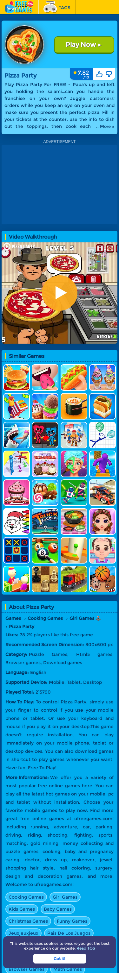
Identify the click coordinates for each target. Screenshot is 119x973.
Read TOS (85, 948)
